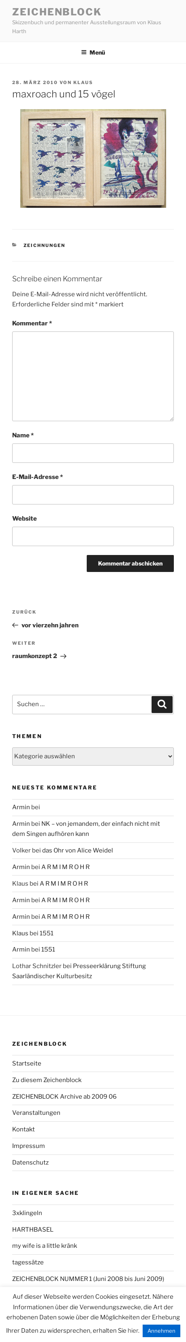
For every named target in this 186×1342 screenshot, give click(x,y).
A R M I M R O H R (65, 867)
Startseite (26, 1063)
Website (24, 518)
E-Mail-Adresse (37, 477)
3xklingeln (27, 1213)
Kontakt (23, 1129)
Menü (93, 52)
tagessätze (28, 1262)
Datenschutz (30, 1162)
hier (133, 1330)
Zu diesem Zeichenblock (46, 1080)
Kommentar (32, 323)
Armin (21, 807)
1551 (46, 933)
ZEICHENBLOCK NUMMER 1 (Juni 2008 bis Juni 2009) (88, 1279)
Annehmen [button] (161, 1330)
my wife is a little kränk (44, 1245)
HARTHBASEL (32, 1229)
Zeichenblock (57, 12)
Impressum (28, 1146)
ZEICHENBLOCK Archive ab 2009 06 (64, 1096)
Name (23, 435)
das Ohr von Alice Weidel (77, 850)
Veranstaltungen (36, 1112)
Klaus (83, 82)
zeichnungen (45, 245)
